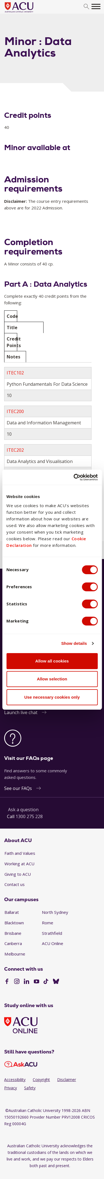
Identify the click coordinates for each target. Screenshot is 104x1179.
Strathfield (52, 933)
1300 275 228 (29, 816)
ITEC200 (15, 411)
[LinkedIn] (26, 982)
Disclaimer (66, 1079)
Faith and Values (19, 853)
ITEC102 (15, 373)
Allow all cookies (52, 661)
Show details (74, 643)
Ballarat (11, 912)
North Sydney (55, 912)
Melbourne (14, 954)
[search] (86, 6)
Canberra (13, 943)
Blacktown (14, 922)
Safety (29, 1087)
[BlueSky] (56, 982)
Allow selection (52, 679)
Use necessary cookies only (52, 697)
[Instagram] (16, 982)
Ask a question (23, 810)
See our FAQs (18, 788)
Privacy (10, 1087)
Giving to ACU (17, 874)
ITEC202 (15, 450)
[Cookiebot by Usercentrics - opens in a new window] (74, 477)
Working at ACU (19, 863)
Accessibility (15, 1079)
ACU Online (52, 943)
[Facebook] (6, 982)
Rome (47, 922)
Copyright (41, 1079)
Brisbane (12, 933)
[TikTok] (46, 982)
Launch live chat (20, 712)
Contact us (14, 884)
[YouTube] (36, 982)
